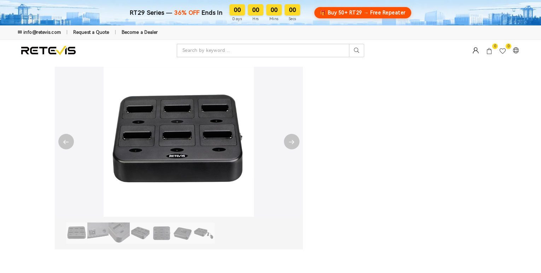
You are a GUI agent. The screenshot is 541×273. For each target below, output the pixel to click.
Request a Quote (91, 32)
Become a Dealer (140, 32)
